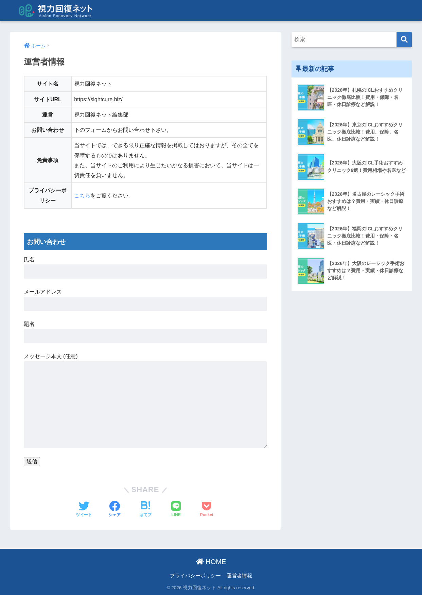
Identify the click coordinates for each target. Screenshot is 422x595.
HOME (211, 561)
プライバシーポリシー (195, 575)
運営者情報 (239, 575)
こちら (82, 195)
